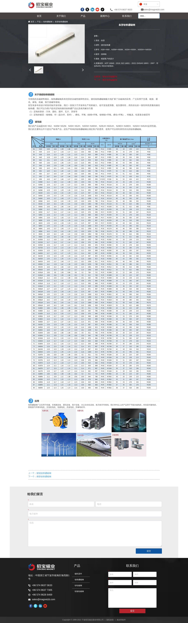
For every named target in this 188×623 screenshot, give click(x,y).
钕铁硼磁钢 (47, 22)
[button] (61, 16)
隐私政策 (110, 620)
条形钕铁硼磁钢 (61, 22)
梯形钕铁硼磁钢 (109, 80)
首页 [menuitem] (39, 16)
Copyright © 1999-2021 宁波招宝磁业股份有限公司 (83, 620)
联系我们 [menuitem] (127, 16)
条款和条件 (121, 620)
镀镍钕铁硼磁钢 (109, 76)
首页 (32, 22)
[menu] (83, 16)
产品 (39, 22)
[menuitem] (61, 16)
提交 (149, 551)
